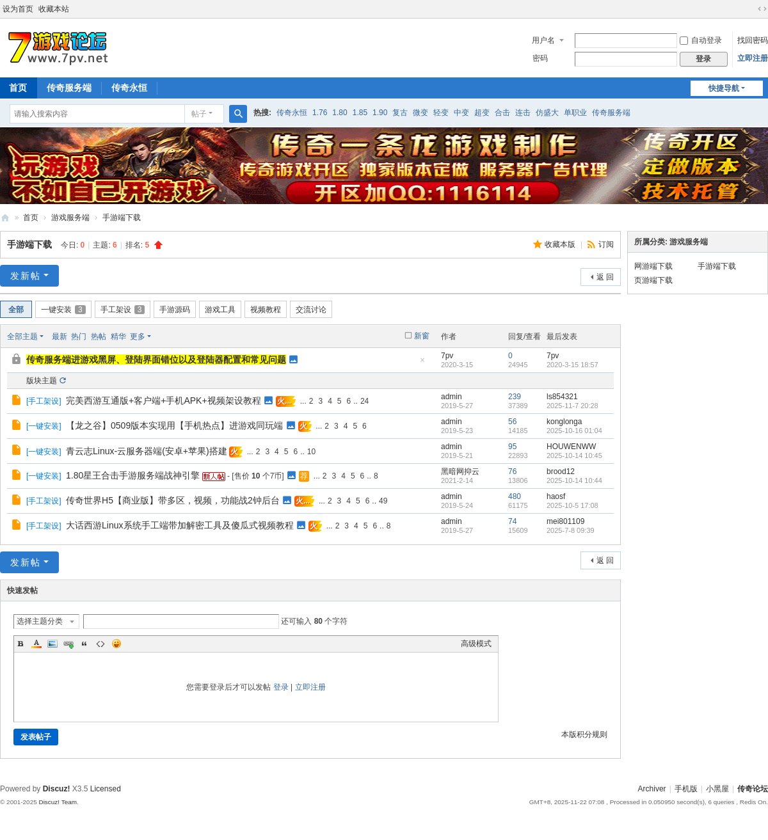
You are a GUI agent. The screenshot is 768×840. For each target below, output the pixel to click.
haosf (556, 496)
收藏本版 (561, 244)
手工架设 (122, 309)
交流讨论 (311, 309)
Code (100, 643)
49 (383, 500)
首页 (30, 217)
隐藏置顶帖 (422, 363)
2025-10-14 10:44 (574, 480)
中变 (461, 112)
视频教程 (265, 309)
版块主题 (41, 380)
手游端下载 (121, 217)
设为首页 (18, 8)
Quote (84, 643)
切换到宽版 (762, 9)
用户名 (543, 40)
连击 (523, 112)
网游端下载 (653, 266)
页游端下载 (653, 280)
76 (512, 471)
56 (512, 421)
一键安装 (63, 309)
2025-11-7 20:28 (572, 405)
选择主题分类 (40, 621)
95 (512, 446)
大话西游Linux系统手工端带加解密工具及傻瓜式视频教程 (179, 525)
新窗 (421, 335)
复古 (400, 112)
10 (311, 451)
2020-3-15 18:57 (572, 364)
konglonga (564, 421)
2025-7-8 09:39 (571, 530)
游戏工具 (220, 309)
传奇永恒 (129, 88)
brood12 (561, 471)
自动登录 (701, 40)
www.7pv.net (5, 218)
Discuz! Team (57, 801)
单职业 (575, 112)
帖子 (199, 113)
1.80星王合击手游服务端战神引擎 (133, 475)
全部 (16, 309)
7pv (447, 355)
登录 (281, 687)
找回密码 (752, 40)
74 (512, 521)
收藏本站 (53, 8)
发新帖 (25, 276)
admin (451, 396)
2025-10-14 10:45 (574, 455)
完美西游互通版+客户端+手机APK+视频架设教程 (163, 400)
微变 (420, 112)
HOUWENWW (571, 446)
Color (36, 643)
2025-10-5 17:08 (572, 505)
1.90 (379, 112)
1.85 (360, 112)
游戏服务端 (70, 217)
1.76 (319, 112)
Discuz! (56, 788)
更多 (137, 336)
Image (52, 643)
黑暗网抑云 (460, 471)
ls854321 (562, 396)
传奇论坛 (752, 788)
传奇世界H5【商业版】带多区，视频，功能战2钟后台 (173, 500)
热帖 (98, 336)
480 (514, 496)
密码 (540, 58)
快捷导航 (723, 88)
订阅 (606, 244)
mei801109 (565, 521)
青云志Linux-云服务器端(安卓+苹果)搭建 (146, 451)
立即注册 (752, 58)
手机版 (686, 788)
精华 (118, 336)
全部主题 (22, 336)
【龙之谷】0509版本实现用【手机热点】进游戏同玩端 (174, 425)
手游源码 (174, 309)
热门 (78, 336)
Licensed (105, 788)
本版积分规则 (584, 734)
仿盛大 (547, 112)
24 (364, 401)
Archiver (652, 788)
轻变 (441, 112)
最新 (59, 336)
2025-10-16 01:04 (574, 430)
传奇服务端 (69, 88)
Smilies (116, 643)
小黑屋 (717, 788)
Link (68, 643)
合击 (502, 112)
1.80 (339, 112)
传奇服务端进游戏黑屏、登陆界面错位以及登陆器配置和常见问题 (156, 359)
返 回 (605, 277)
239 (514, 396)
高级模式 (476, 643)
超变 (482, 112)
